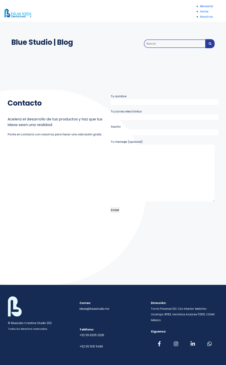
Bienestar (207, 6)
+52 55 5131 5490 (91, 346)
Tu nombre (164, 99)
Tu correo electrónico (164, 114)
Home (204, 11)
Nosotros (206, 17)
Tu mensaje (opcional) (163, 171)
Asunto (164, 130)
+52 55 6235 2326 (91, 335)
